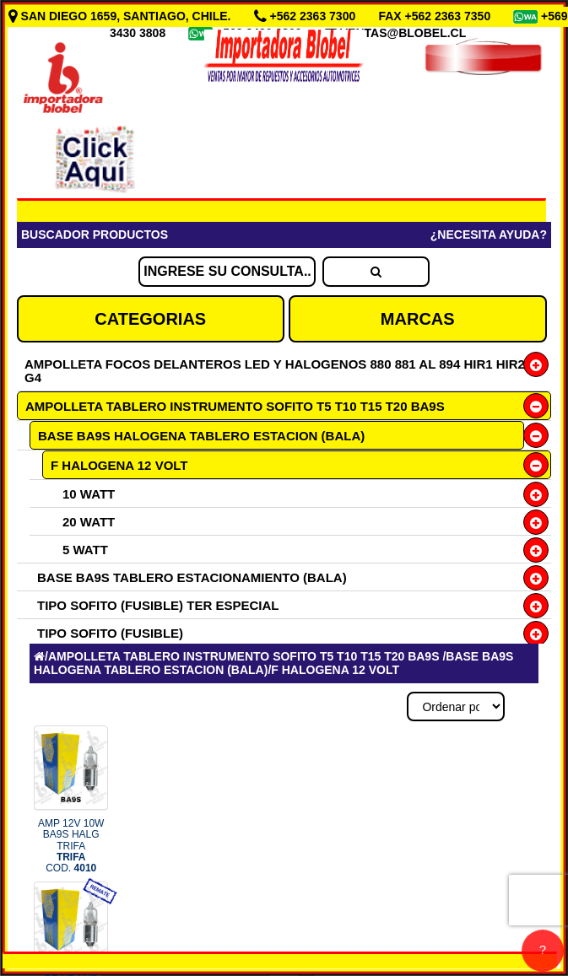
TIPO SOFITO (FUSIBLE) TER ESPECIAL (158, 605)
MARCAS (418, 319)
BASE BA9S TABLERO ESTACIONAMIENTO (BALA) (192, 577)
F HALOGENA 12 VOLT (119, 465)
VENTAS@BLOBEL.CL (403, 33)
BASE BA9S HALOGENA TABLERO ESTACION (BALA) (201, 436)
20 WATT (88, 522)
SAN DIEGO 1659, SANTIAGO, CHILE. (121, 16)
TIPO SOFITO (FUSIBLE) (110, 633)
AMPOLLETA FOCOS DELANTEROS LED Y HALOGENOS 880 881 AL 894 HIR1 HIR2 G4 (274, 371)
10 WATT (88, 494)
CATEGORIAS (150, 319)
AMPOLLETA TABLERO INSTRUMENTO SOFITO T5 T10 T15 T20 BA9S (235, 406)
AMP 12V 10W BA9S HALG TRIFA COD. (71, 845)
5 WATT (85, 549)
